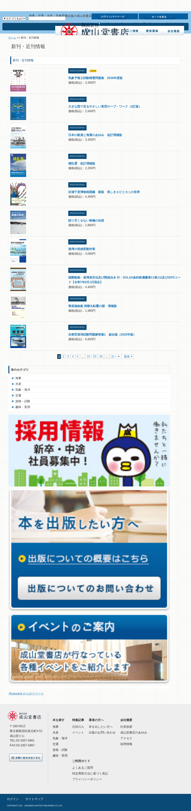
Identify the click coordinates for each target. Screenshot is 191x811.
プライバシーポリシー (87, 779)
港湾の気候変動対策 (81, 249)
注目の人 (78, 726)
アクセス (126, 738)
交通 (18, 395)
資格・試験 (22, 401)
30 (101, 356)
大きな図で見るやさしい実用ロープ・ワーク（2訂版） (105, 106)
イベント (78, 732)
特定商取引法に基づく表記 (90, 773)
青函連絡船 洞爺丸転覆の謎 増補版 (92, 306)
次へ (114, 356)
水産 (18, 383)
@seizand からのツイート (26, 693)
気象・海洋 (22, 389)
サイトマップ (34, 799)
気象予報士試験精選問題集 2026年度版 (95, 78)
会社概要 (126, 720)
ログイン (13, 799)
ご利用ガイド (81, 761)
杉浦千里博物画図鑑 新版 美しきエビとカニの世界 (104, 192)
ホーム (12, 37)
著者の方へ (96, 720)
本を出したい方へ (101, 726)
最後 (127, 356)
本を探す (59, 720)
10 (88, 356)
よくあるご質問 (82, 767)
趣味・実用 (22, 407)
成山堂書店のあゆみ (133, 732)
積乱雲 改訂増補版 (81, 163)
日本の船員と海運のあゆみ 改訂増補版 (95, 135)
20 (94, 356)
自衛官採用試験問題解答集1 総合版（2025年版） (102, 334)
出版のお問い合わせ (102, 732)
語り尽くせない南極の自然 (86, 220)
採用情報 (126, 744)
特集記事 (78, 720)
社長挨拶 (126, 726)
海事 (18, 378)
